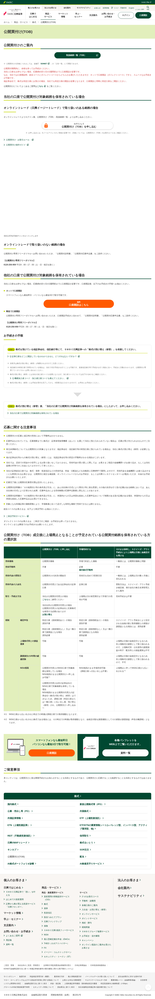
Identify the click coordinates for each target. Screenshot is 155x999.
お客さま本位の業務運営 (71, 980)
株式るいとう (86, 842)
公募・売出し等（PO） (19, 811)
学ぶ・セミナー (12, 919)
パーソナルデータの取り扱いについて (100, 976)
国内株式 (12, 804)
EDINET (44, 64)
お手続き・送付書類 (91, 936)
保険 (46, 926)
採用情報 (106, 8)
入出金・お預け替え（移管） (94, 910)
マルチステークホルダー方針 (96, 980)
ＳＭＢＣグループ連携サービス (95, 931)
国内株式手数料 (86, 570)
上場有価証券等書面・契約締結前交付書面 (80, 983)
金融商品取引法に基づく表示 (35, 983)
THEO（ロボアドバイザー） (56, 943)
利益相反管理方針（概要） (40, 976)
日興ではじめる (12, 887)
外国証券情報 (14, 818)
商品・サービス (50, 887)
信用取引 (84, 836)
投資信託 (48, 913)
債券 (46, 908)
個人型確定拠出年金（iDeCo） (57, 939)
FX (45, 948)
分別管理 (143, 980)
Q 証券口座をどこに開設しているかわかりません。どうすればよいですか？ (43, 356)
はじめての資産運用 (15, 899)
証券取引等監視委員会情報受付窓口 (57, 965)
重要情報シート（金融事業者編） (124, 980)
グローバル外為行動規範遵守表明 (17, 987)
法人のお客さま (128, 880)
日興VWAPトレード (17, 842)
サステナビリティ (130, 895)
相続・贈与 (87, 923)
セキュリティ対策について (43, 987)
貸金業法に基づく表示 (66, 987)
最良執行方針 (59, 976)
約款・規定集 (55, 983)
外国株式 (84, 811)
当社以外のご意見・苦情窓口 (29, 965)
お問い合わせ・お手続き (17, 931)
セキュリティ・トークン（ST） (58, 957)
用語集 (9, 940)
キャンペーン (88, 940)
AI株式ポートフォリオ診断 (21, 863)
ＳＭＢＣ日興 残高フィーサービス (59, 930)
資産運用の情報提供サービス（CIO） (57, 898)
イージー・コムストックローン (57, 952)
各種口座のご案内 (90, 905)
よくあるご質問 (13, 936)
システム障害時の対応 (12, 983)
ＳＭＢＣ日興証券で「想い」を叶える (20, 893)
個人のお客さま (14, 880)
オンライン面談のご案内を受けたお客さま (96, 946)
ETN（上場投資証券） (19, 825)
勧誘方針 (22, 976)
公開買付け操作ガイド (16, 145)
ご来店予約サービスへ (16, 516)
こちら (40, 86)
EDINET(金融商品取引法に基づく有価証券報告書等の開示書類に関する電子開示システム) (38, 969)
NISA (46, 935)
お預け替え (47, 614)
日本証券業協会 (81, 965)
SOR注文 (84, 849)
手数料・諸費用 (89, 901)
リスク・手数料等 (120, 8)
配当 (82, 856)
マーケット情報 (12, 913)
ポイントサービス (90, 918)
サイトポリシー (10, 976)
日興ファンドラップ (53, 921)
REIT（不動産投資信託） (20, 836)
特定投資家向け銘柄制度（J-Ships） (115, 983)
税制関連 (86, 927)
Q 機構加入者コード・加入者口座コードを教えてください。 (39, 378)
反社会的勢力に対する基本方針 (130, 976)
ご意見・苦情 (9, 965)
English (131, 8)
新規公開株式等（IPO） (91, 804)
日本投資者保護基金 (98, 965)
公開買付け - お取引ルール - (18, 140)
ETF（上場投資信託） (91, 818)
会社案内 (124, 888)
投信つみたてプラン (53, 917)
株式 (76, 796)
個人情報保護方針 (75, 976)
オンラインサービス (91, 914)
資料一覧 (10, 944)
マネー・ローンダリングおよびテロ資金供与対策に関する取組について (31, 980)
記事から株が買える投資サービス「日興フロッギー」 (20, 905)
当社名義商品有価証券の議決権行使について (95, 987)
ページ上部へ (148, 987)
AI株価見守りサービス (91, 863)
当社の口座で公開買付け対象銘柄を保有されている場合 (34, 413)
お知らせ (97, 8)
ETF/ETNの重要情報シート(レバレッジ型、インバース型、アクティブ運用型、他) (113, 827)
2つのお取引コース (90, 896)
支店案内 (9, 925)
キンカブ (12, 849)
